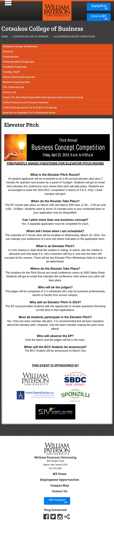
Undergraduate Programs (18, 61)
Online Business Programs (19, 76)
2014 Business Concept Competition (74, 36)
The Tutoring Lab (13, 87)
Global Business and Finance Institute (26, 102)
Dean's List (9, 92)
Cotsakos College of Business (30, 36)
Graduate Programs (15, 66)
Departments (10, 56)
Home (4, 36)
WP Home (59, 474)
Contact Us (59, 491)
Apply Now (99, 6)
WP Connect (58, 500)
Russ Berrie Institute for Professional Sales (29, 112)
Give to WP (99, 16)
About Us (8, 51)
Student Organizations (16, 82)
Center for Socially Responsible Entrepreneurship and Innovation (43, 97)
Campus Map (59, 485)
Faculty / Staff (11, 71)
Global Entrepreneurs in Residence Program (30, 107)
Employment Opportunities (59, 479)
